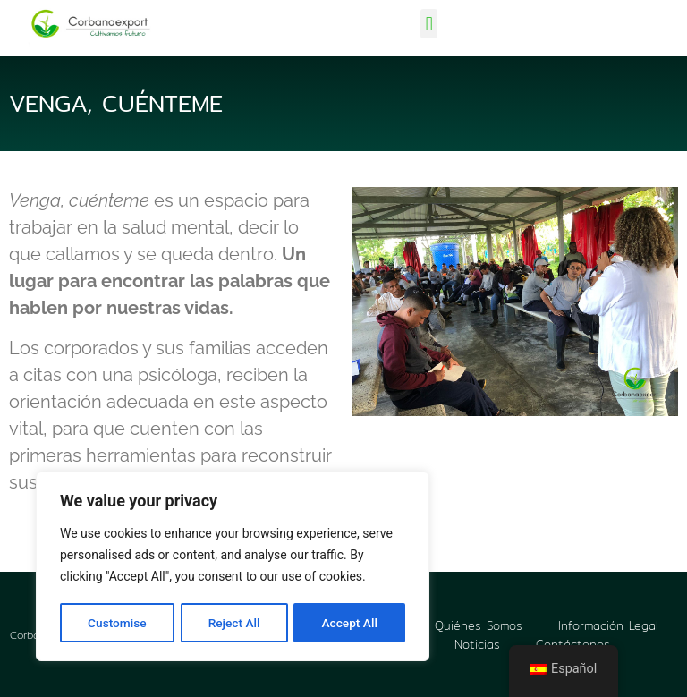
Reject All (234, 623)
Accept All (349, 623)
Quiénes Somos (478, 625)
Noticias (477, 643)
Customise (117, 623)
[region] (232, 567)
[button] (428, 23)
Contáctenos (573, 643)
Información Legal (608, 625)
